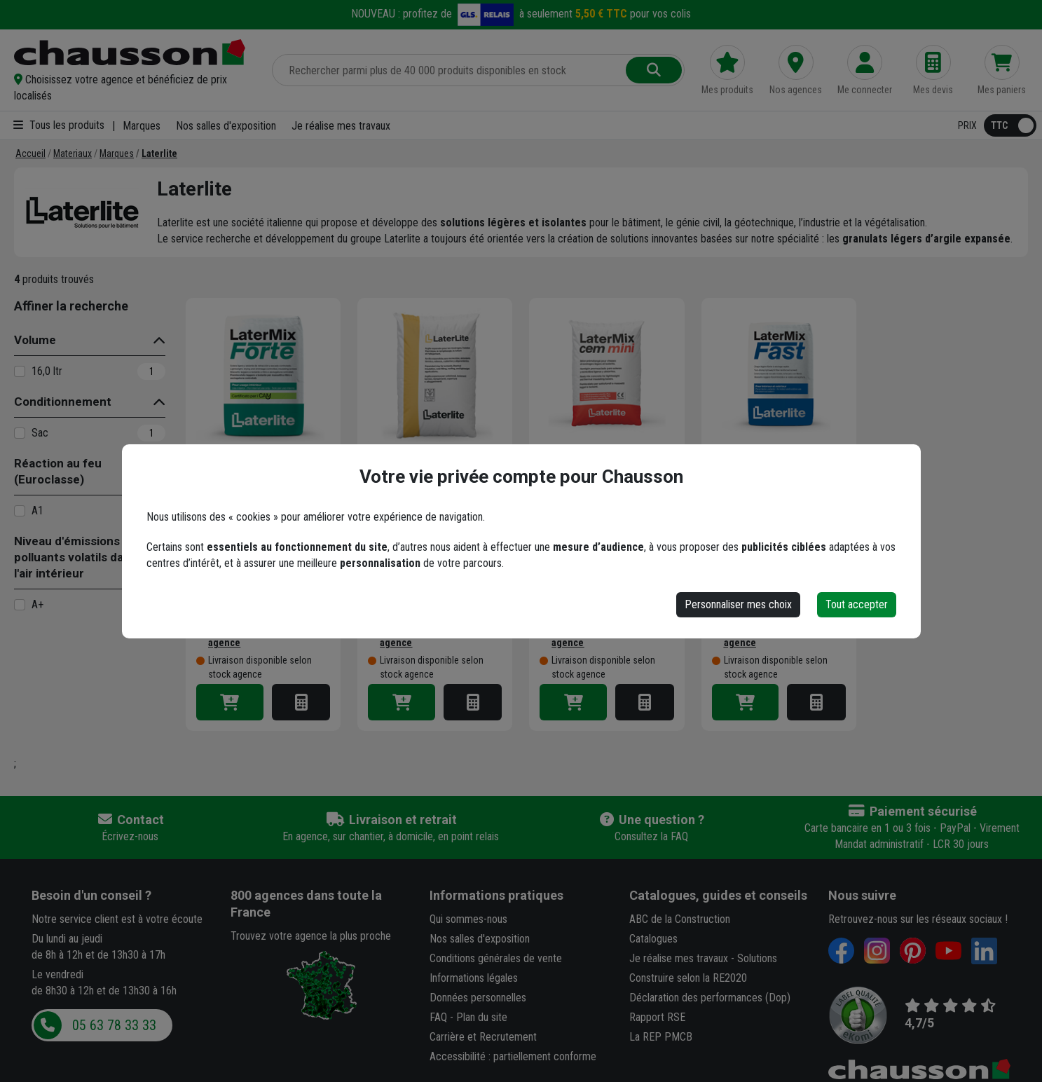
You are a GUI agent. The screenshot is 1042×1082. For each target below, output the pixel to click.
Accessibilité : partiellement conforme (513, 1056)
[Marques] (117, 153)
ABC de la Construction (679, 919)
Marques (141, 125)
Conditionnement (62, 402)
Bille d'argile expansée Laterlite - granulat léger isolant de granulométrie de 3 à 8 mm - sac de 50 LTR (429, 499)
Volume (35, 340)
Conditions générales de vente (496, 958)
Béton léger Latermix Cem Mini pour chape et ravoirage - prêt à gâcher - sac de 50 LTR (605, 499)
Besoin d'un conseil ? (91, 895)
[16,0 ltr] (19, 371)
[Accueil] (30, 153)
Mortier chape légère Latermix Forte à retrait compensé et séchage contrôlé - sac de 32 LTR (256, 499)
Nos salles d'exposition (226, 125)
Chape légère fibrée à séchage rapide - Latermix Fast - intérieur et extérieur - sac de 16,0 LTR (778, 499)
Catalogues (653, 938)
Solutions (757, 958)
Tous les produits (58, 125)
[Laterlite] (159, 153)
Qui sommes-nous (468, 919)
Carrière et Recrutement (483, 1036)
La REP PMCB (660, 1036)
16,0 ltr (47, 371)
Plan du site (481, 1017)
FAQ (438, 1017)
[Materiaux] (72, 153)
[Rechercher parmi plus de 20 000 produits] (450, 70)
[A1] (19, 510)
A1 (37, 510)
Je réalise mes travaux (341, 125)
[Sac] (19, 433)
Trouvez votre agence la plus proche (311, 936)
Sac (40, 432)
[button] (134, 87)
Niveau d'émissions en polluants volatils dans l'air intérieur (75, 557)
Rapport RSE (657, 1017)
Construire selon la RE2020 (688, 978)
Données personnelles (478, 997)
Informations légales (474, 978)
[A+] (19, 604)
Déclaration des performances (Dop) (709, 997)
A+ (37, 604)
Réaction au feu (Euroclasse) (58, 471)
